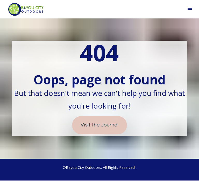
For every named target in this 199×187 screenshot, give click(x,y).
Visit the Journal (99, 125)
